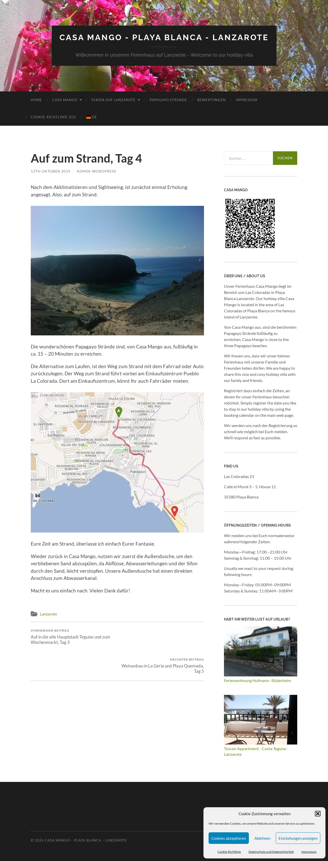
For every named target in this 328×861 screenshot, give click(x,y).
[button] (317, 813)
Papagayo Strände (168, 100)
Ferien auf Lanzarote (113, 100)
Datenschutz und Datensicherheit (271, 852)
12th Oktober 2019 (50, 171)
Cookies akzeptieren (228, 838)
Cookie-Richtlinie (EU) (53, 117)
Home (36, 100)
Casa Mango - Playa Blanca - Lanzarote (164, 37)
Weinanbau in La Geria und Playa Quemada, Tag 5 (161, 636)
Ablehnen (262, 838)
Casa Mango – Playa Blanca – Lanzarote (86, 840)
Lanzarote (48, 613)
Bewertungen (211, 100)
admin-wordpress (96, 171)
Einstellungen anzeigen (298, 838)
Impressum (308, 852)
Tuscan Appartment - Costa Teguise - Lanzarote (260, 748)
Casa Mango (64, 100)
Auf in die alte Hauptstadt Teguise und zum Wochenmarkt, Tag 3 (73, 636)
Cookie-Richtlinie (229, 852)
